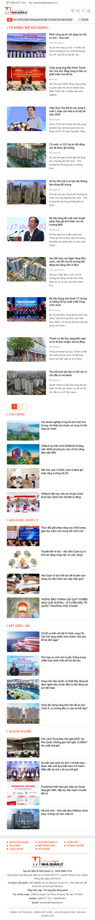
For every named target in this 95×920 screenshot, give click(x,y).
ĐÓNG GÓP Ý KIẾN (43, 912)
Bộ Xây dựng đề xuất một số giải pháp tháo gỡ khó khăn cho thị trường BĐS (67, 221)
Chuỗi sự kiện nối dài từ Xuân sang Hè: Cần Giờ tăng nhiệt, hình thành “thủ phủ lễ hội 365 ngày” (63, 636)
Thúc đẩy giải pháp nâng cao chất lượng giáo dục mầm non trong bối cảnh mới (63, 529)
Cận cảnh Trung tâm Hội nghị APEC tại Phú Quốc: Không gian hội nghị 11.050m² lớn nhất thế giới (64, 742)
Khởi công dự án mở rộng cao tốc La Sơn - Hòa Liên (68, 36)
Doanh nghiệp (20, 731)
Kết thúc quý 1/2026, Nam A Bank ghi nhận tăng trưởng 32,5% (62, 472)
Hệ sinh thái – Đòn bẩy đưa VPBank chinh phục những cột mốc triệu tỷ (64, 812)
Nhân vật (53, 79)
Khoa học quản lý (23, 520)
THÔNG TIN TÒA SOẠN (20, 912)
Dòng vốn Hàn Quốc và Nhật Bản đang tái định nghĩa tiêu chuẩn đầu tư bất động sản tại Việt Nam (64, 684)
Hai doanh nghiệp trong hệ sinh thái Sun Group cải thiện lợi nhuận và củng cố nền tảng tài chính (64, 425)
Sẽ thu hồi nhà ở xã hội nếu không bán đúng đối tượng (68, 183)
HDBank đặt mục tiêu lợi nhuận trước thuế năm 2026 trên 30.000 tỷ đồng (62, 495)
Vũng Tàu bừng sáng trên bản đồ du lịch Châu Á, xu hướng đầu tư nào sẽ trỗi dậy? (64, 707)
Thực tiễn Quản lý (57, 43)
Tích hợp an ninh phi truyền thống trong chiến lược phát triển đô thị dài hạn (63, 659)
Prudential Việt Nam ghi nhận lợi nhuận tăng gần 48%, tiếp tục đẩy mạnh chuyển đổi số (63, 790)
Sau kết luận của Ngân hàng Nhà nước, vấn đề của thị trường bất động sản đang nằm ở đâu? (67, 261)
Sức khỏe (43, 849)
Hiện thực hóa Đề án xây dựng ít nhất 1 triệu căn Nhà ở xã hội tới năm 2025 (67, 111)
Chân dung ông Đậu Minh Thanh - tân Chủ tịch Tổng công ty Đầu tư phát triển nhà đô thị (68, 71)
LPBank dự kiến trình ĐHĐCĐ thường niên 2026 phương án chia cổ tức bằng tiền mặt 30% (62, 449)
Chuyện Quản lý (47, 842)
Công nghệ (16, 849)
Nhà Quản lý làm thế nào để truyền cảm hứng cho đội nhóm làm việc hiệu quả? (63, 577)
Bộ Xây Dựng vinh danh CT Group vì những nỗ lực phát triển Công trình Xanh (68, 302)
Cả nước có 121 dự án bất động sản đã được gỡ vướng (67, 146)
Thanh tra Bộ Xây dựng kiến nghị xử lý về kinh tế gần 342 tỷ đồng (67, 340)
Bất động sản (54, 120)
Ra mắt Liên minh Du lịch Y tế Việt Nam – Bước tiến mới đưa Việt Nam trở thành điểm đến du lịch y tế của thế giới (64, 766)
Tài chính (16, 414)
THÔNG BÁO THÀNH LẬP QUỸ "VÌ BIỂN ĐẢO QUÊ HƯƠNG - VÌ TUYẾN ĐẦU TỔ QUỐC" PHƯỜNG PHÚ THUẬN (64, 602)
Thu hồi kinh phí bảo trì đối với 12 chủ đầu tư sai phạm (68, 374)
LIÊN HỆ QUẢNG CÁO (64, 912)
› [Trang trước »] (24, 406)
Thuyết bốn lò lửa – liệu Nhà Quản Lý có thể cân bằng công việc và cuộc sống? (63, 553)
